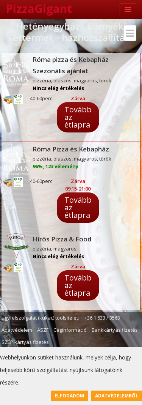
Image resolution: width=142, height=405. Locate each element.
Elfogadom (69, 395)
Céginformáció (70, 329)
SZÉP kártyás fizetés (25, 342)
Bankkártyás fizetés (115, 329)
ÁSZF (42, 329)
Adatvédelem (17, 329)
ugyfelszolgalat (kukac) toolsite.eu (41, 317)
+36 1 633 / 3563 (102, 317)
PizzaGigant (39, 8)
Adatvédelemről (116, 395)
